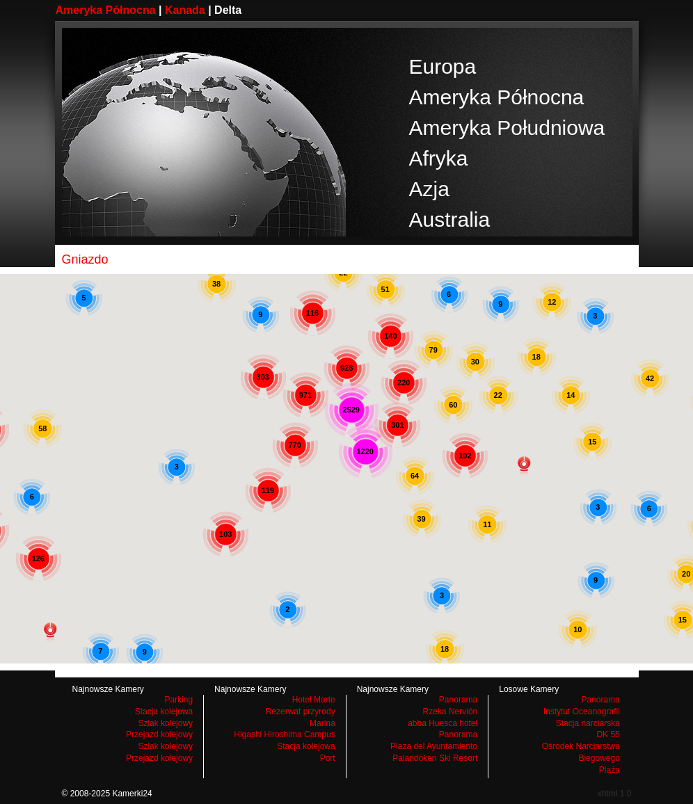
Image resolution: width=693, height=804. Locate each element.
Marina (322, 723)
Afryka (438, 158)
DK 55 (607, 734)
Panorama (458, 700)
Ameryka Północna (106, 10)
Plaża (609, 770)
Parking (178, 700)
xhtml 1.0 (615, 793)
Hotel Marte (313, 700)
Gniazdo (85, 259)
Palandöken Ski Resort (434, 758)
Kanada (185, 10)
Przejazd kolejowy (159, 734)
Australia (450, 219)
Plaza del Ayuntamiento (433, 746)
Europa (443, 66)
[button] (50, 632)
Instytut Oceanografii (581, 711)
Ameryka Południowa (507, 127)
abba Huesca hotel (442, 723)
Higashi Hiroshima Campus (284, 734)
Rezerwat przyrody (300, 711)
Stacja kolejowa (164, 711)
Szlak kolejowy (165, 723)
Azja (429, 188)
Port (327, 758)
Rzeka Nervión (450, 711)
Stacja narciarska (588, 723)
